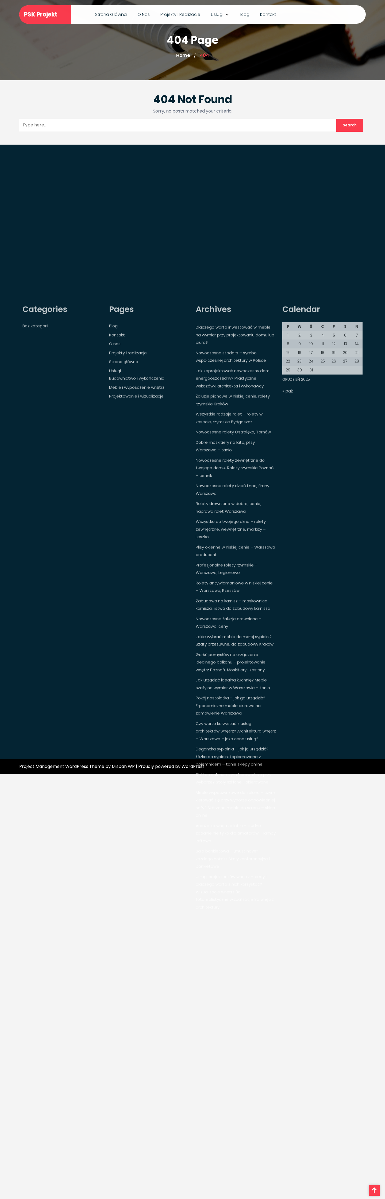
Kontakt (268, 13)
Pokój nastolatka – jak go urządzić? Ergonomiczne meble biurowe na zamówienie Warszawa (230, 775)
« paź (287, 461)
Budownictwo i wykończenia (136, 448)
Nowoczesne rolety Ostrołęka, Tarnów (233, 502)
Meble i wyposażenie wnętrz (136, 457)
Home (183, 55)
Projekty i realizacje (180, 13)
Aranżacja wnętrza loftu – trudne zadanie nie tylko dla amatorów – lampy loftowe (236, 903)
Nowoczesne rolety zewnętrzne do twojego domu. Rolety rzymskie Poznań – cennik (235, 538)
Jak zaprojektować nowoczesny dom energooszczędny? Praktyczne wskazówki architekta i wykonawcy (233, 448)
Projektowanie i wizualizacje (136, 466)
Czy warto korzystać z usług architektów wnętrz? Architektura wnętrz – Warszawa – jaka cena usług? (236, 801)
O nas (143, 13)
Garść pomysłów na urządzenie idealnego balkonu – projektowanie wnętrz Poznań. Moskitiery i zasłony (230, 732)
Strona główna (111, 13)
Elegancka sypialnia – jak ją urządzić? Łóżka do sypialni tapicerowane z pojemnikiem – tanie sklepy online (232, 826)
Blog (244, 13)
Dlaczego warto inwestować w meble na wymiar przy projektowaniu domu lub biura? (235, 404)
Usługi (217, 13)
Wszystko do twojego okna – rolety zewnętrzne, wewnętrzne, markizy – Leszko (231, 599)
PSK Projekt (40, 14)
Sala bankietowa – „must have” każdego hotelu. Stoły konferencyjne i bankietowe (233, 928)
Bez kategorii (35, 396)
